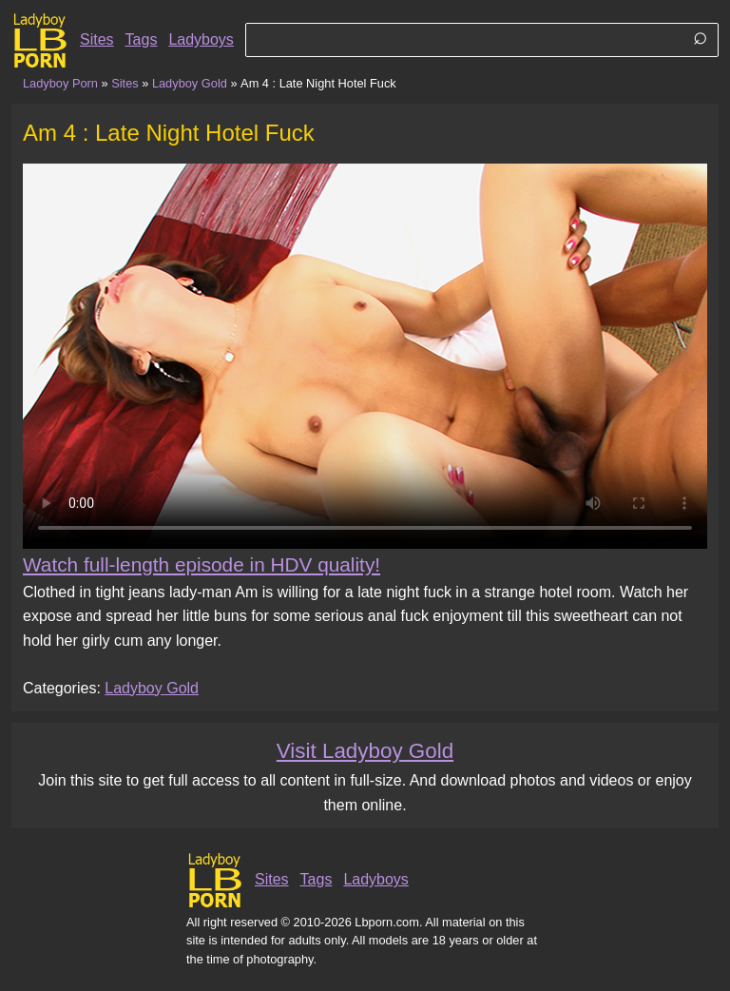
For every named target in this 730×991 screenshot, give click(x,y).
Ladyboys (201, 39)
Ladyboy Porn (60, 83)
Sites (97, 39)
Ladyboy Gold (189, 83)
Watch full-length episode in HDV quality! (201, 564)
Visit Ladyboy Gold (365, 751)
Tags (141, 39)
